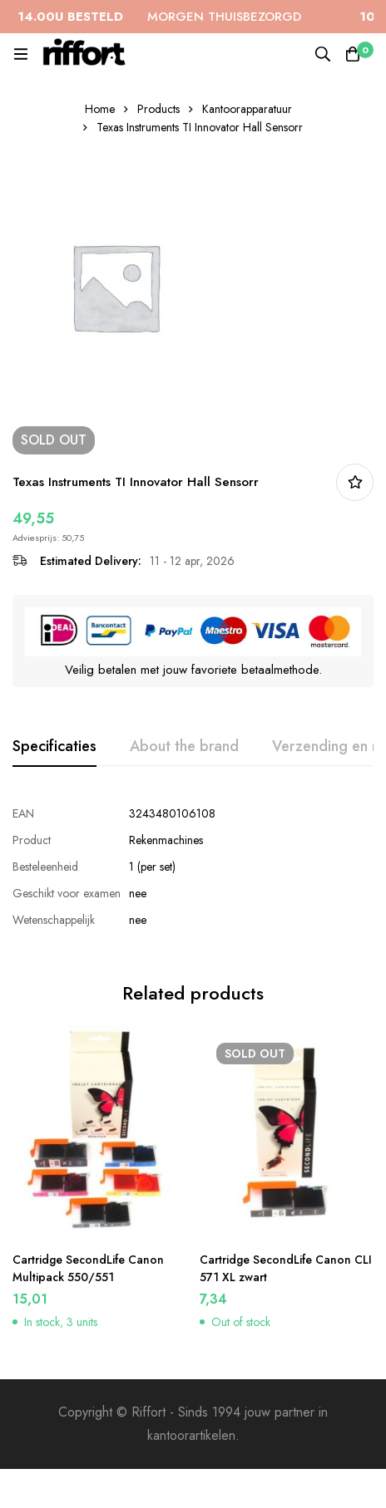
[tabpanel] (193, 866)
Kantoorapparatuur (247, 109)
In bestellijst (355, 482)
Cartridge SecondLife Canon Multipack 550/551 (88, 1262)
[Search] (323, 54)
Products (158, 109)
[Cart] (353, 54)
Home (100, 109)
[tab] (54, 747)
